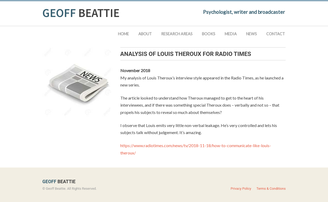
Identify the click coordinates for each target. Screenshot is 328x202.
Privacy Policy (241, 189)
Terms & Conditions (271, 189)
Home (123, 34)
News (251, 34)
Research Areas (177, 34)
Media (231, 34)
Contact (275, 34)
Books (208, 34)
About (145, 34)
